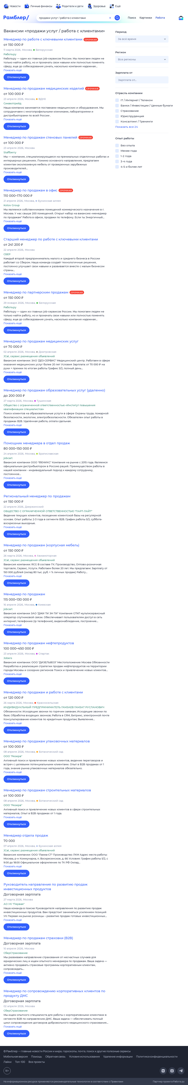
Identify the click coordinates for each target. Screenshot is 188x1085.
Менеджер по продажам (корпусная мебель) (41, 545)
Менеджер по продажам (24, 594)
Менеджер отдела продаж (26, 835)
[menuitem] (12, 6)
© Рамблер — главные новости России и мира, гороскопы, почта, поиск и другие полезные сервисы (67, 1051)
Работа (160, 18)
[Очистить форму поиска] (110, 17)
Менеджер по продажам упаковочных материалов (47, 741)
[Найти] (117, 17)
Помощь (36, 1056)
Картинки (146, 18)
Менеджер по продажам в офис (30, 190)
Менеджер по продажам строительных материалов (47, 790)
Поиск (132, 18)
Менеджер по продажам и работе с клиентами (43, 692)
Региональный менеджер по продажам (37, 496)
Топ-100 (20, 1062)
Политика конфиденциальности (157, 1056)
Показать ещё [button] (13, 70)
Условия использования (84, 1056)
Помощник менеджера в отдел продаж (37, 443)
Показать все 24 (126, 126)
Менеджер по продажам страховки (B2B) (38, 938)
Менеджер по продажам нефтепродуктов (39, 643)
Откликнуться (16, 77)
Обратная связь (55, 1056)
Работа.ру (178, 1081)
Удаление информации (118, 1056)
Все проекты (37, 1062)
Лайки (8, 1062)
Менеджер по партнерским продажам (36, 292)
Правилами (117, 1081)
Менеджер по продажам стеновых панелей (40, 137)
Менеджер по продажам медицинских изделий (44, 88)
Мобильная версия (16, 1056)
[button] (57, 65)
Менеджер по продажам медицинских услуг (41, 341)
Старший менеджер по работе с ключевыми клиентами (51, 239)
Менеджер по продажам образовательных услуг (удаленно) (54, 390)
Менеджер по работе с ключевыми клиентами (43, 39)
